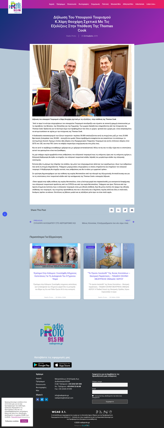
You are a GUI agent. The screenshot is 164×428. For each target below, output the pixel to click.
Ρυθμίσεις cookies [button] (12, 421)
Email (94, 389)
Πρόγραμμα (61, 4)
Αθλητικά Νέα (128, 4)
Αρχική (51, 4)
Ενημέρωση (95, 4)
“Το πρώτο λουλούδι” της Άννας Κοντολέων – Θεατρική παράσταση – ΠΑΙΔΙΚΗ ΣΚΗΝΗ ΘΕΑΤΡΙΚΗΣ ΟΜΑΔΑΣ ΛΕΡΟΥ (109, 276)
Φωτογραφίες (84, 4)
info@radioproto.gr (62, 395)
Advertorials (139, 4)
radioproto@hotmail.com (64, 398)
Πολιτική (105, 4)
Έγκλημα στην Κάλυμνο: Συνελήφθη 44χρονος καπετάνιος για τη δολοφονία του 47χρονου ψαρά (55, 276)
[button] (111, 210)
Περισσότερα (16, 417)
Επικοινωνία (71, 4)
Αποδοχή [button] (24, 421)
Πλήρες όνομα (97, 381)
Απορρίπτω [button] (25, 417)
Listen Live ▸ (151, 4)
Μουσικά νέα (115, 4)
